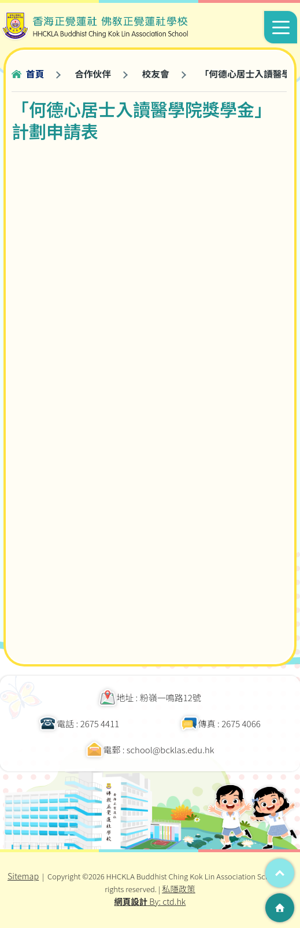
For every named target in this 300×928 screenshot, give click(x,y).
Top (279, 873)
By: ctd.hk (150, 901)
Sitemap (23, 876)
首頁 (35, 73)
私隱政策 (178, 888)
